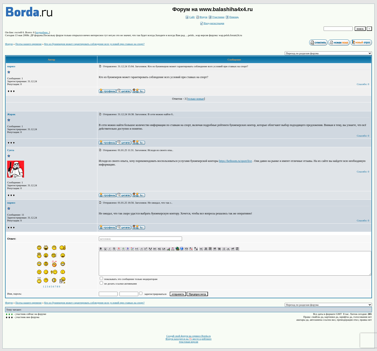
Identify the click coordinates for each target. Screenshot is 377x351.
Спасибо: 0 (363, 84)
